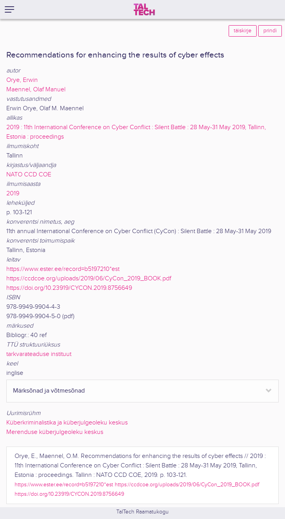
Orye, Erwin (22, 80)
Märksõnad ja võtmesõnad (49, 391)
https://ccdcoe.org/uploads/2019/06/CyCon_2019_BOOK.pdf (88, 278)
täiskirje (242, 31)
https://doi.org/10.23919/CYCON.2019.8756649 (69, 288)
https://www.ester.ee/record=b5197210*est (62, 269)
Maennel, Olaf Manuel (35, 89)
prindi (270, 31)
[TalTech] (144, 9)
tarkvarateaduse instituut (38, 354)
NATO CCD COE (28, 174)
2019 (12, 193)
